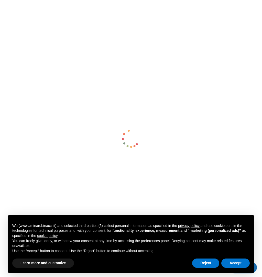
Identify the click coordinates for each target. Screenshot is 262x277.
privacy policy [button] (189, 226)
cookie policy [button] (47, 236)
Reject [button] (205, 263)
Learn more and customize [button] (43, 263)
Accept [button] (236, 263)
